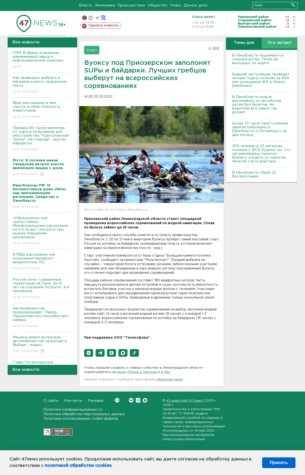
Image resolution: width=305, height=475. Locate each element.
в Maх (165, 372)
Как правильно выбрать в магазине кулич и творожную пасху (41, 85)
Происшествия (131, 5)
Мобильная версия (84, 17)
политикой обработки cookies (78, 466)
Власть (85, 5)
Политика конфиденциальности (72, 409)
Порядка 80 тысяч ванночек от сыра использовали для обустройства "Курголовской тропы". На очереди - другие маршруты (41, 138)
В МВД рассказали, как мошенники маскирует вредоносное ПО (41, 261)
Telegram (138, 400)
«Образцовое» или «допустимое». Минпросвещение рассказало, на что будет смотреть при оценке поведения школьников (41, 231)
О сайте (50, 400)
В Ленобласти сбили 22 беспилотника (254, 174)
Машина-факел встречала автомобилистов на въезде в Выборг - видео (41, 344)
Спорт (91, 50)
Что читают (279, 43)
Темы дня (244, 43)
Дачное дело (196, 5)
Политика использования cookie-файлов (80, 418)
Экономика (105, 5)
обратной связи (170, 379)
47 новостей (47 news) (185, 400)
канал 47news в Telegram (137, 372)
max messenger (103, 17)
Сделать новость (103, 25)
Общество (157, 5)
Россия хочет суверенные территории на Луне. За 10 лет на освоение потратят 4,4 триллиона (41, 288)
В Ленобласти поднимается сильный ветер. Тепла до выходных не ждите (258, 59)
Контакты (73, 400)
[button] (88, 353)
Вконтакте (117, 400)
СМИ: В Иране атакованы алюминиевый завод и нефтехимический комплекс (41, 60)
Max (145, 400)
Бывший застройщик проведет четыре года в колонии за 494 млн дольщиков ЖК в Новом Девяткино (261, 80)
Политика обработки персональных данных (84, 414)
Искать (293, 5)
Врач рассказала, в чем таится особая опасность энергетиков (41, 110)
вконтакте (90, 17)
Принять (279, 462)
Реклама (95, 400)
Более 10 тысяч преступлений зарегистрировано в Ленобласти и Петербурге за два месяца (260, 129)
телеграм (97, 17)
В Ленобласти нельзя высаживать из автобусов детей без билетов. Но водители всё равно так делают (256, 104)
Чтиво (175, 5)
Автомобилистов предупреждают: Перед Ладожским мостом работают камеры (41, 317)
